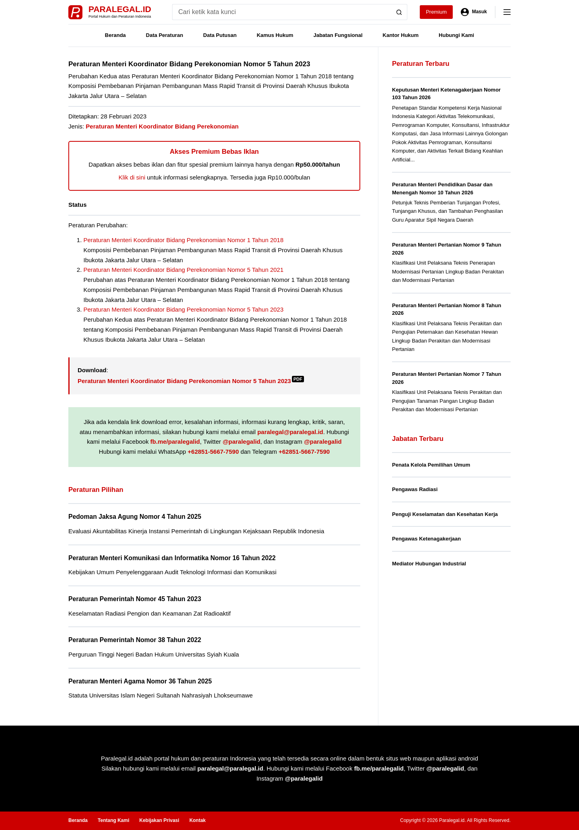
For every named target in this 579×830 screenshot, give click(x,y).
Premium (436, 12)
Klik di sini (132, 177)
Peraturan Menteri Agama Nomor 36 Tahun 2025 (140, 681)
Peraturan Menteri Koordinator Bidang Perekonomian (162, 126)
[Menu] (507, 12)
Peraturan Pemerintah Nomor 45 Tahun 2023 (134, 598)
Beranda (115, 35)
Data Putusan (219, 35)
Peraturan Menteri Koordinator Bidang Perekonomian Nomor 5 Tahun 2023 (184, 309)
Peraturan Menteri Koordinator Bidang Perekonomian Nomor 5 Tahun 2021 (184, 269)
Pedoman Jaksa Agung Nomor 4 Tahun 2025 (134, 516)
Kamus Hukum (275, 35)
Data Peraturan (164, 35)
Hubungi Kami (456, 35)
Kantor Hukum (401, 35)
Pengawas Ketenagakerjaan (426, 539)
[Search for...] (281, 12)
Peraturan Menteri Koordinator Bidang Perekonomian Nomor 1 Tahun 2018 (184, 240)
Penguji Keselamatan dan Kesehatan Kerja (445, 514)
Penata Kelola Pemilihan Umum (431, 465)
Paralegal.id (119, 9)
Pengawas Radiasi (414, 489)
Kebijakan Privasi (159, 820)
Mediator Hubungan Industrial (429, 564)
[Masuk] (474, 12)
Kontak (197, 820)
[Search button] (399, 12)
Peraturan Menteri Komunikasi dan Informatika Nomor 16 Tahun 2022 (172, 558)
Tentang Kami (113, 820)
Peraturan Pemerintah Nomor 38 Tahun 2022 (134, 639)
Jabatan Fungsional (337, 35)
